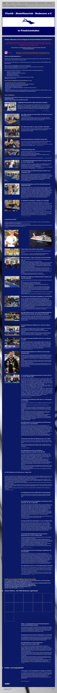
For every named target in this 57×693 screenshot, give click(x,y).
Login (53, 688)
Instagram (43, 52)
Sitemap (10, 688)
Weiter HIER (45, 334)
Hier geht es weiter (40, 145)
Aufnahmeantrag (22, 68)
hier (30, 586)
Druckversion (6, 688)
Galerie (34, 152)
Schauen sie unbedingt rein (42, 253)
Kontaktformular (13, 78)
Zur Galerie (21, 587)
